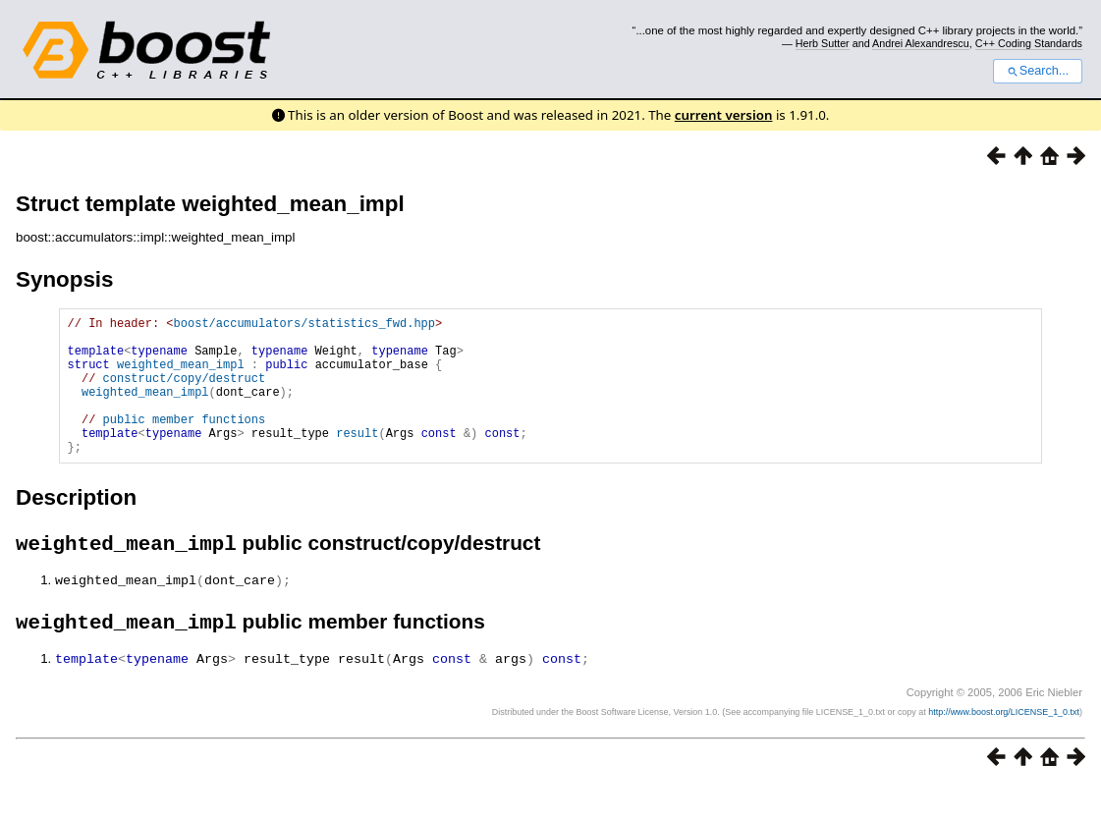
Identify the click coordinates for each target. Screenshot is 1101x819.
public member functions (184, 442)
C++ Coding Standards (1028, 43)
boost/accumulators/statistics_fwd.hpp (304, 325)
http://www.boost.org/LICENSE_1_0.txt (1003, 745)
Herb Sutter (823, 43)
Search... (1038, 71)
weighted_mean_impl (181, 375)
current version (724, 115)
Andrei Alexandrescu (920, 43)
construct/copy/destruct (184, 392)
